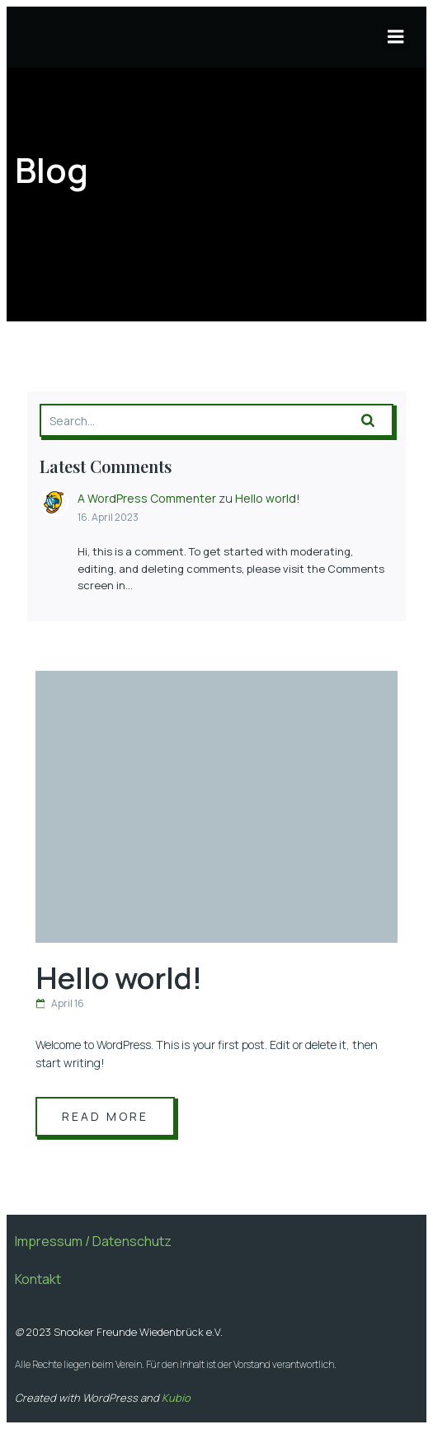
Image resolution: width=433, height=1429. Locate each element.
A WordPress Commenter (147, 498)
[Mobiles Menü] (396, 37)
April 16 (59, 1003)
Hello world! (267, 498)
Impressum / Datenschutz (93, 1241)
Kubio (176, 1397)
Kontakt (38, 1279)
